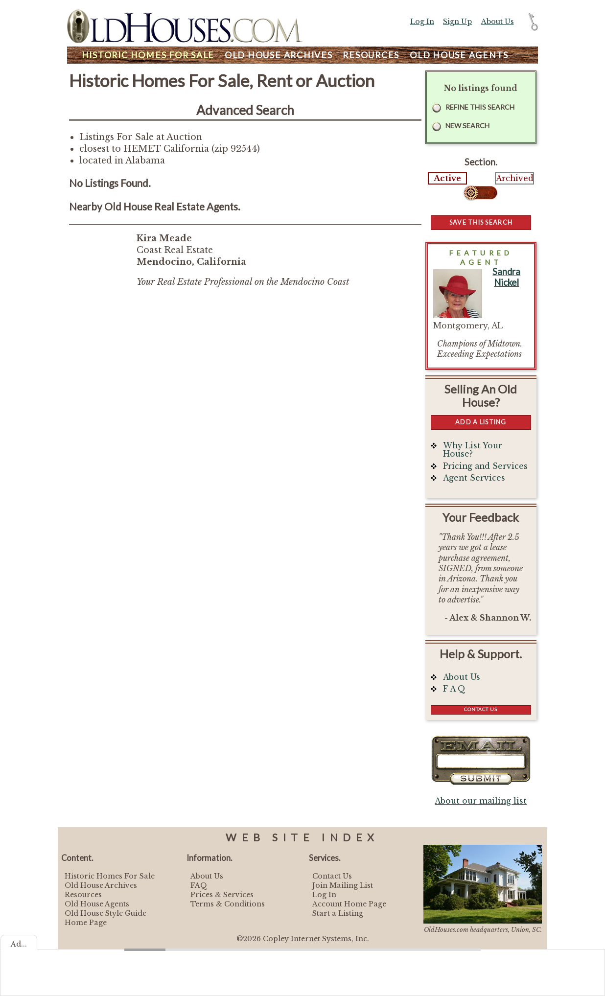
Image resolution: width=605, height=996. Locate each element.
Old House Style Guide (105, 913)
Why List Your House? (472, 450)
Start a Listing (337, 913)
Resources (371, 55)
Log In (422, 21)
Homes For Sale (148, 55)
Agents (459, 55)
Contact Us (480, 709)
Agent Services (474, 478)
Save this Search (480, 222)
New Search (467, 125)
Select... (481, 193)
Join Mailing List (342, 885)
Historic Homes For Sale (110, 876)
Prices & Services (222, 894)
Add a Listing (480, 422)
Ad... (19, 944)
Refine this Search (479, 107)
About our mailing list (481, 801)
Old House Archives (101, 885)
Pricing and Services (485, 466)
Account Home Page (349, 904)
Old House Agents (97, 904)
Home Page (86, 922)
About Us (497, 21)
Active (447, 178)
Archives (279, 55)
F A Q (454, 689)
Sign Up (457, 21)
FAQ (198, 885)
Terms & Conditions (227, 904)
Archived (514, 178)
